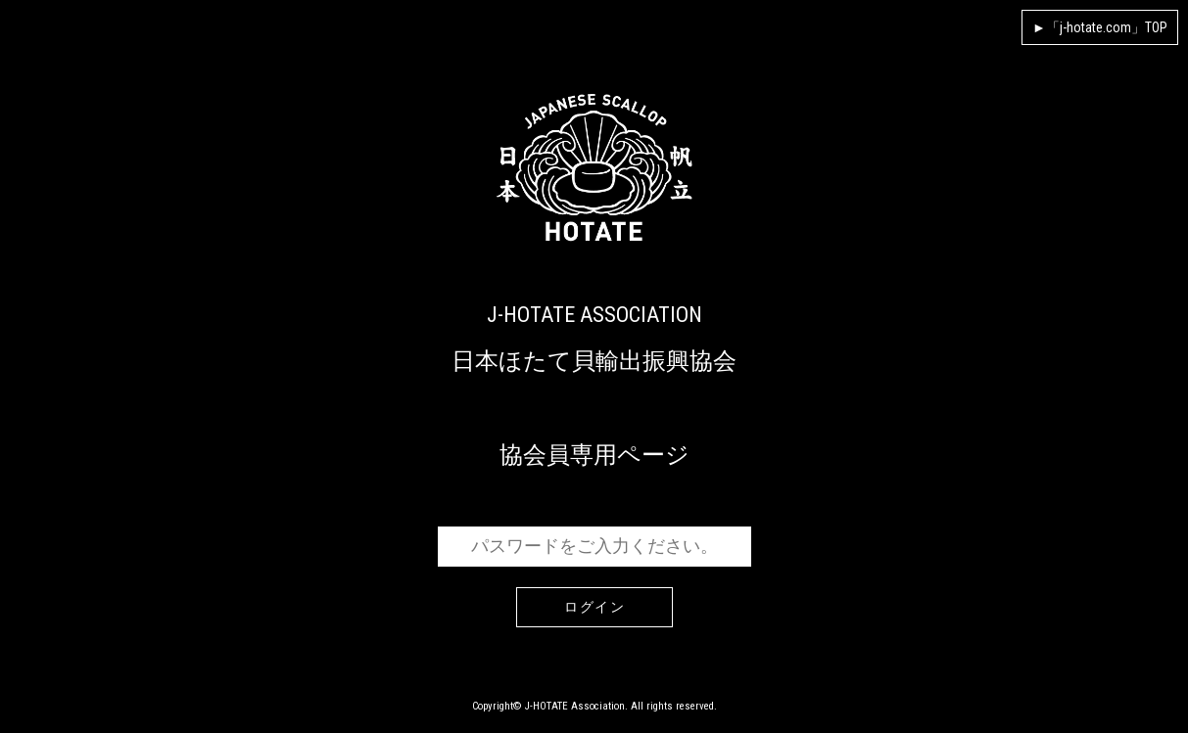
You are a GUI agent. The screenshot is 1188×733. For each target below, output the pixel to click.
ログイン (594, 607)
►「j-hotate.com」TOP (1099, 27)
